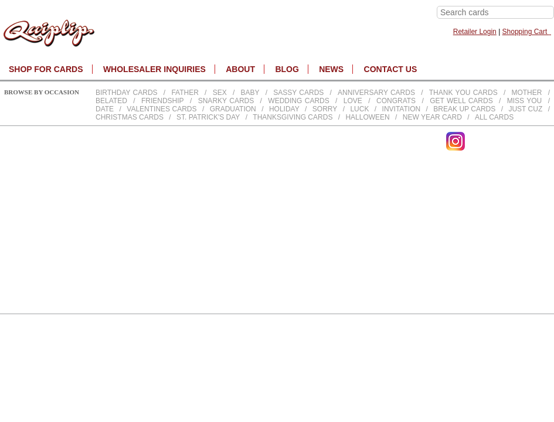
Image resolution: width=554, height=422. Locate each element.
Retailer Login (475, 32)
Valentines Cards (161, 109)
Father (184, 93)
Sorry (324, 109)
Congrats (396, 101)
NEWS (331, 69)
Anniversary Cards (376, 93)
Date (105, 109)
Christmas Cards (130, 117)
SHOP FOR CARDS (46, 69)
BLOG (286, 69)
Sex (220, 93)
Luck (359, 109)
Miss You (524, 101)
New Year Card (432, 117)
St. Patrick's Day (208, 117)
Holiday (284, 109)
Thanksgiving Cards (292, 117)
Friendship (162, 101)
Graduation (233, 109)
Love (353, 101)
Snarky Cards (226, 101)
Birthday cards (127, 93)
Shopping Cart (526, 32)
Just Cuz (525, 109)
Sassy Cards (298, 93)
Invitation (401, 109)
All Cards (494, 117)
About (240, 69)
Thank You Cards (463, 93)
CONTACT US (390, 69)
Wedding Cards (298, 101)
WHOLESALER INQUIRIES (154, 69)
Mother (526, 93)
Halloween (367, 117)
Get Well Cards (461, 101)
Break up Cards (464, 109)
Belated (111, 101)
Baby (249, 93)
